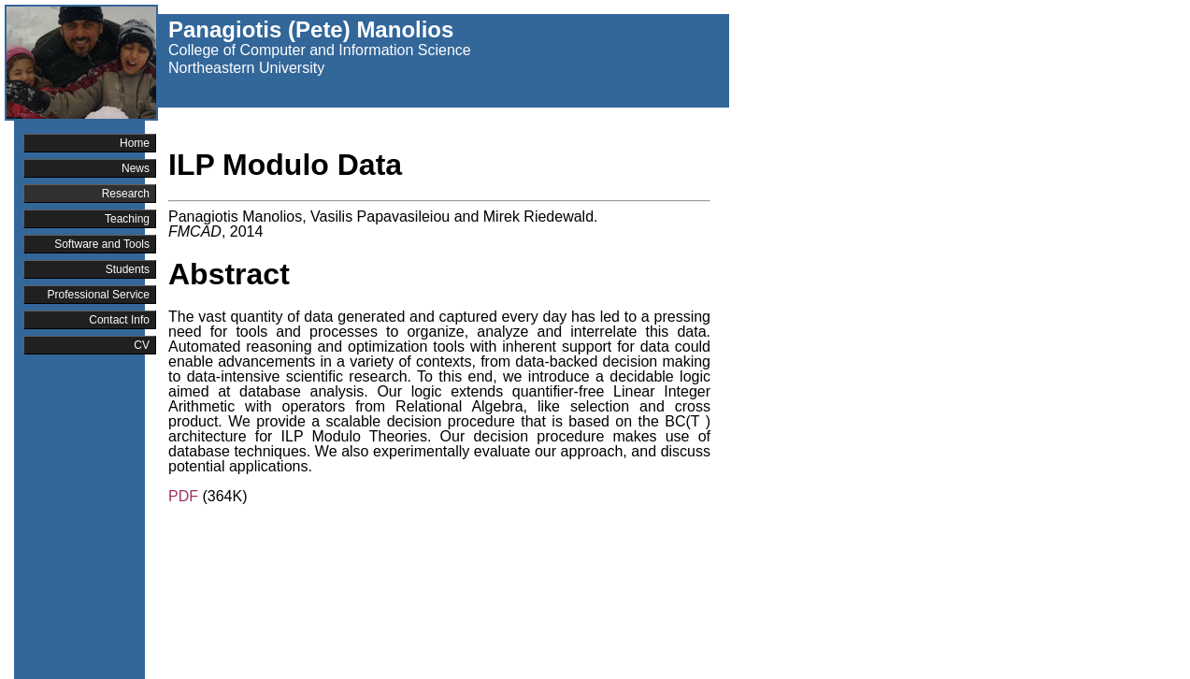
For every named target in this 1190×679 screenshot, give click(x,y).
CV (142, 345)
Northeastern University (246, 68)
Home (135, 143)
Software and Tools (102, 244)
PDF (183, 496)
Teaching (127, 218)
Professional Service (99, 294)
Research (126, 193)
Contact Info (119, 319)
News (136, 168)
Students (128, 269)
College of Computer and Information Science (319, 50)
